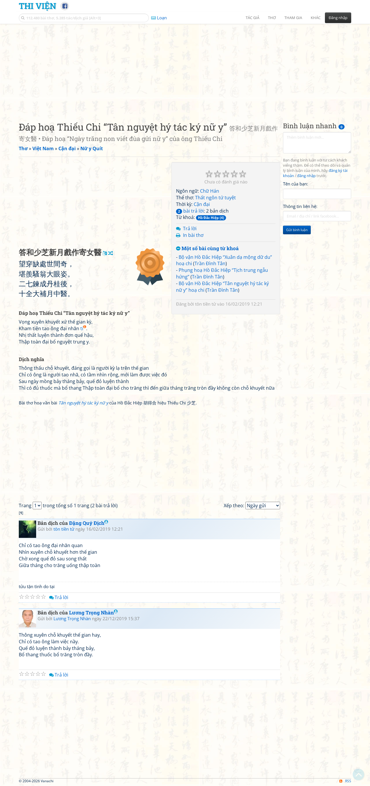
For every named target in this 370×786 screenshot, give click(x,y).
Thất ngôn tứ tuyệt (215, 197)
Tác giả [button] (252, 17)
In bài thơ (193, 235)
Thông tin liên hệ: (300, 206)
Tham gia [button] (293, 17)
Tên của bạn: (295, 184)
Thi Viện (37, 5)
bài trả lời (190, 211)
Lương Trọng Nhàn (93, 612)
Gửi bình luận (297, 229)
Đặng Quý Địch (88, 523)
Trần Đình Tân (210, 263)
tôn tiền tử (205, 304)
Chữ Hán (209, 191)
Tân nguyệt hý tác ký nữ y (83, 403)
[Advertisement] (185, 67)
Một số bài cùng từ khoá (207, 248)
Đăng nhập (338, 17)
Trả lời (190, 228)
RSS (345, 780)
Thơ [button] (272, 17)
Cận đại (202, 204)
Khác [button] (316, 17)
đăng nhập (306, 175)
